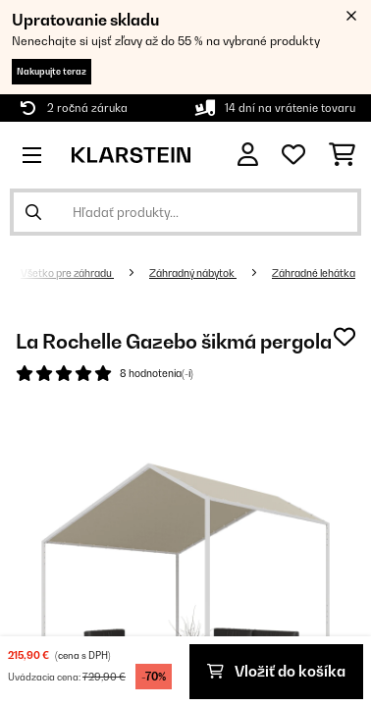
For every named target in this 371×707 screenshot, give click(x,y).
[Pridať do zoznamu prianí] (344, 337)
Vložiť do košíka (276, 671)
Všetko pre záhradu (67, 273)
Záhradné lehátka (313, 273)
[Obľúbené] (293, 155)
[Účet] (248, 154)
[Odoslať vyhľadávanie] (33, 212)
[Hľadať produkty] (185, 212)
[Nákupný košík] (342, 155)
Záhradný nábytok (193, 273)
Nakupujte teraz (51, 71)
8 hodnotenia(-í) (156, 373)
